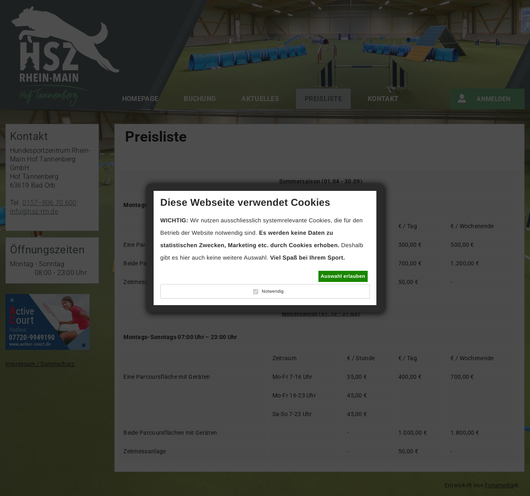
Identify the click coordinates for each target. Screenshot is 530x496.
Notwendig (273, 291)
